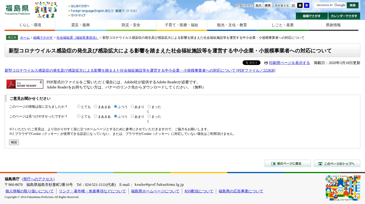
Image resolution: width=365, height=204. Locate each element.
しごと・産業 (282, 25)
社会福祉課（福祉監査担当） (78, 37)
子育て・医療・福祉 (181, 25)
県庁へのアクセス (38, 179)
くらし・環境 (30, 25)
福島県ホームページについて (155, 191)
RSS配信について (199, 191)
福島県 (17, 9)
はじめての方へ (103, 6)
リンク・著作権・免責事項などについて (92, 191)
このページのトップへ (337, 163)
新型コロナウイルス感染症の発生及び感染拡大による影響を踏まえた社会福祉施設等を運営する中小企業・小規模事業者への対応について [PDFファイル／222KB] (140, 70)
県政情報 (333, 25)
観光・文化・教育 (232, 25)
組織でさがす (312, 16)
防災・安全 (131, 25)
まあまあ (104, 107)
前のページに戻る (287, 163)
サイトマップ (103, 15)
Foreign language (103, 11)
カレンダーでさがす (344, 16)
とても (86, 107)
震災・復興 (80, 25)
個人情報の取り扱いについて (29, 191)
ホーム (25, 37)
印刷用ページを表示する (289, 63)
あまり (139, 107)
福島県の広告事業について (241, 191)
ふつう (123, 107)
